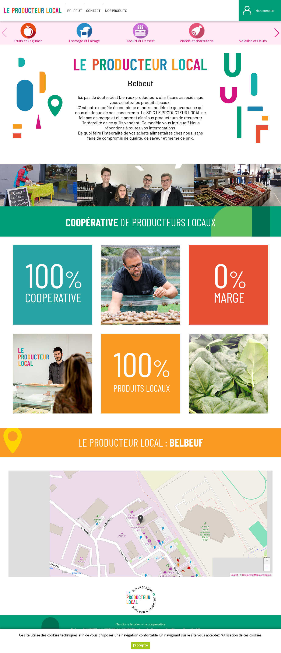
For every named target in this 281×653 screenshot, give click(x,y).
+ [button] (267, 561)
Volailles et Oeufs (253, 41)
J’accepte (140, 645)
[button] (277, 33)
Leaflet (234, 575)
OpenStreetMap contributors (256, 575)
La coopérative (154, 624)
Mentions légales (128, 624)
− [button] (267, 567)
